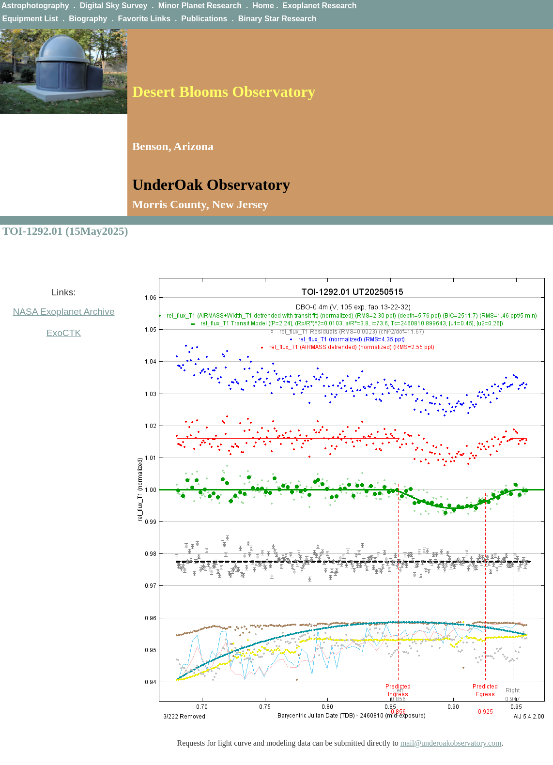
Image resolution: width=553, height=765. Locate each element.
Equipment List (30, 19)
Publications (204, 19)
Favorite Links (144, 19)
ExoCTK (63, 333)
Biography (88, 19)
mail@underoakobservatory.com (451, 743)
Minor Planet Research (200, 5)
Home (263, 5)
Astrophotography (35, 5)
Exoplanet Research (320, 5)
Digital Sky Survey (114, 5)
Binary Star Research (277, 19)
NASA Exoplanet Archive (63, 311)
